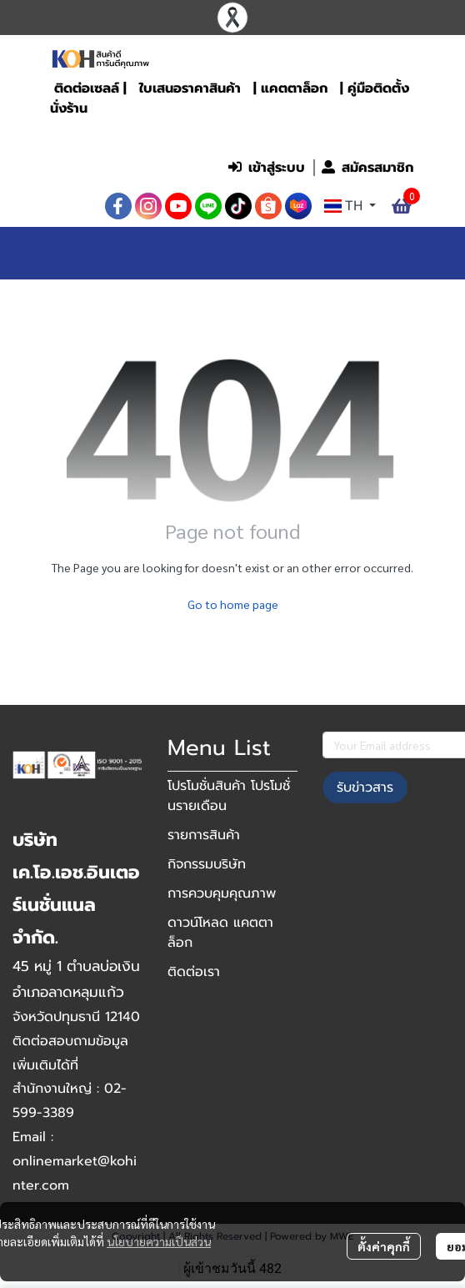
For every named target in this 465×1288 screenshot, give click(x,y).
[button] (311, 132)
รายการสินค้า (204, 835)
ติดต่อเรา (194, 972)
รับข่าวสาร (365, 787)
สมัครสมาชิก (367, 168)
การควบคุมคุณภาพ (222, 893)
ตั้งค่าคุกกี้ (384, 1246)
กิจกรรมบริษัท (207, 864)
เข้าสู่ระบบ (266, 168)
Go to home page (233, 603)
